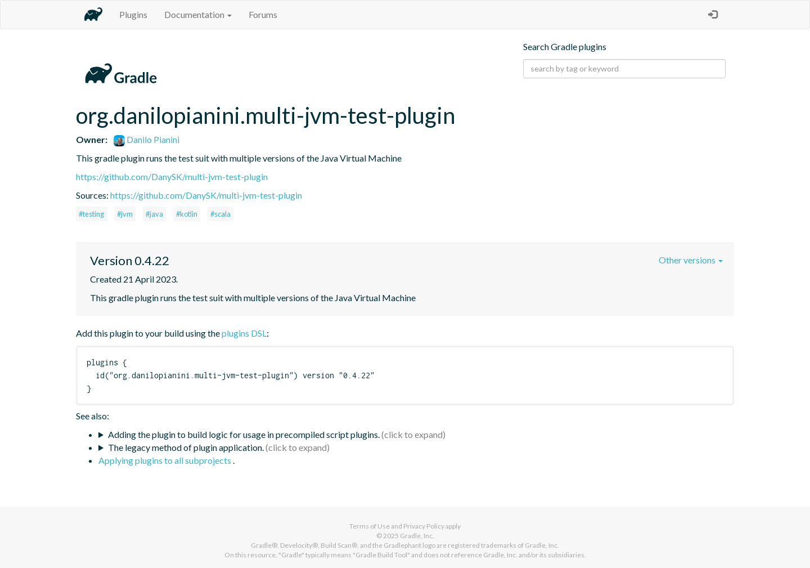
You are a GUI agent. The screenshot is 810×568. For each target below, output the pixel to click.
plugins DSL (244, 333)
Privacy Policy (423, 526)
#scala (220, 213)
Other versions (691, 259)
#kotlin (186, 213)
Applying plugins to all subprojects (165, 460)
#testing (91, 213)
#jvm (125, 213)
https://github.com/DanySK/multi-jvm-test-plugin (172, 176)
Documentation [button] (198, 14)
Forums (263, 14)
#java (154, 213)
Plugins (133, 14)
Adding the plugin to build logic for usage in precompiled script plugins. (244, 434)
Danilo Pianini (146, 139)
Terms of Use (369, 526)
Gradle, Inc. (417, 535)
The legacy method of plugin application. (186, 447)
